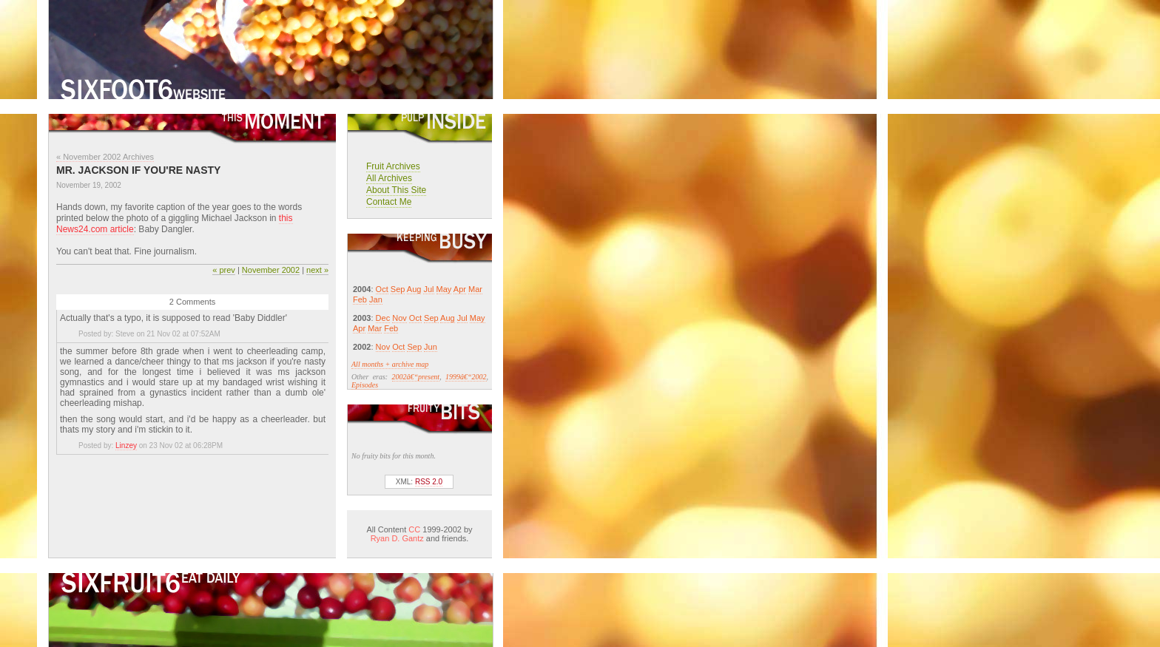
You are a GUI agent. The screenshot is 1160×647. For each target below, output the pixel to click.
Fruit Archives (393, 166)
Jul (428, 289)
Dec (383, 318)
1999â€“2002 (466, 377)
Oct (382, 289)
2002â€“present (416, 377)
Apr (459, 289)
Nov (399, 318)
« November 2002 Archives (105, 156)
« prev (223, 269)
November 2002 (271, 269)
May (444, 289)
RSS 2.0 (428, 482)
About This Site (396, 190)
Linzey (126, 445)
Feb (360, 299)
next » (317, 269)
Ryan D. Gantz (397, 538)
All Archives (389, 178)
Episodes (364, 385)
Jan (375, 299)
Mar (475, 289)
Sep (398, 289)
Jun (430, 346)
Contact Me (388, 202)
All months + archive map (389, 364)
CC (414, 529)
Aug (414, 289)
